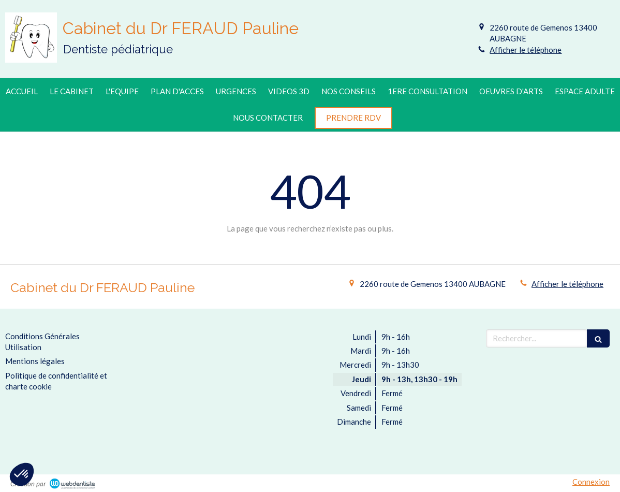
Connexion (591, 481)
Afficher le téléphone (526, 49)
